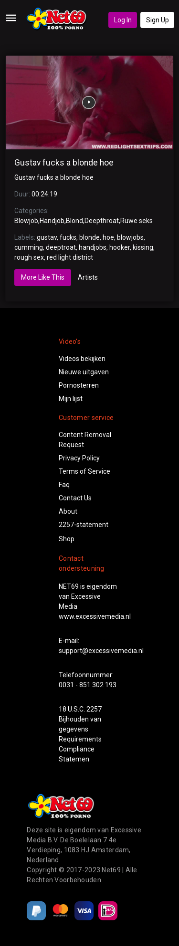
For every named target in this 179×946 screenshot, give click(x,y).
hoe (108, 237)
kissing (143, 247)
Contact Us (75, 498)
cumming (28, 247)
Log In (123, 20)
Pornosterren (79, 385)
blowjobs (130, 237)
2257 (94, 709)
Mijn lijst (71, 398)
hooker (119, 247)
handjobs (92, 247)
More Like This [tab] (42, 277)
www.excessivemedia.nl (95, 616)
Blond (74, 220)
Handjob (52, 220)
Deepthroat (101, 220)
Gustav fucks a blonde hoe (64, 162)
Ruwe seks (136, 220)
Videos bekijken (82, 358)
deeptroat (61, 247)
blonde (89, 237)
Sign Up (157, 20)
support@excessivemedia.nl (101, 650)
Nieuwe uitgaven (84, 372)
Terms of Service (84, 471)
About (68, 511)
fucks (68, 237)
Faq (64, 484)
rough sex (29, 257)
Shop (66, 539)
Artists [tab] (88, 277)
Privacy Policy (79, 458)
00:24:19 (44, 194)
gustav (47, 237)
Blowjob (26, 220)
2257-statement (83, 524)
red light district (70, 257)
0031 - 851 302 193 (87, 685)
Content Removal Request (85, 440)
